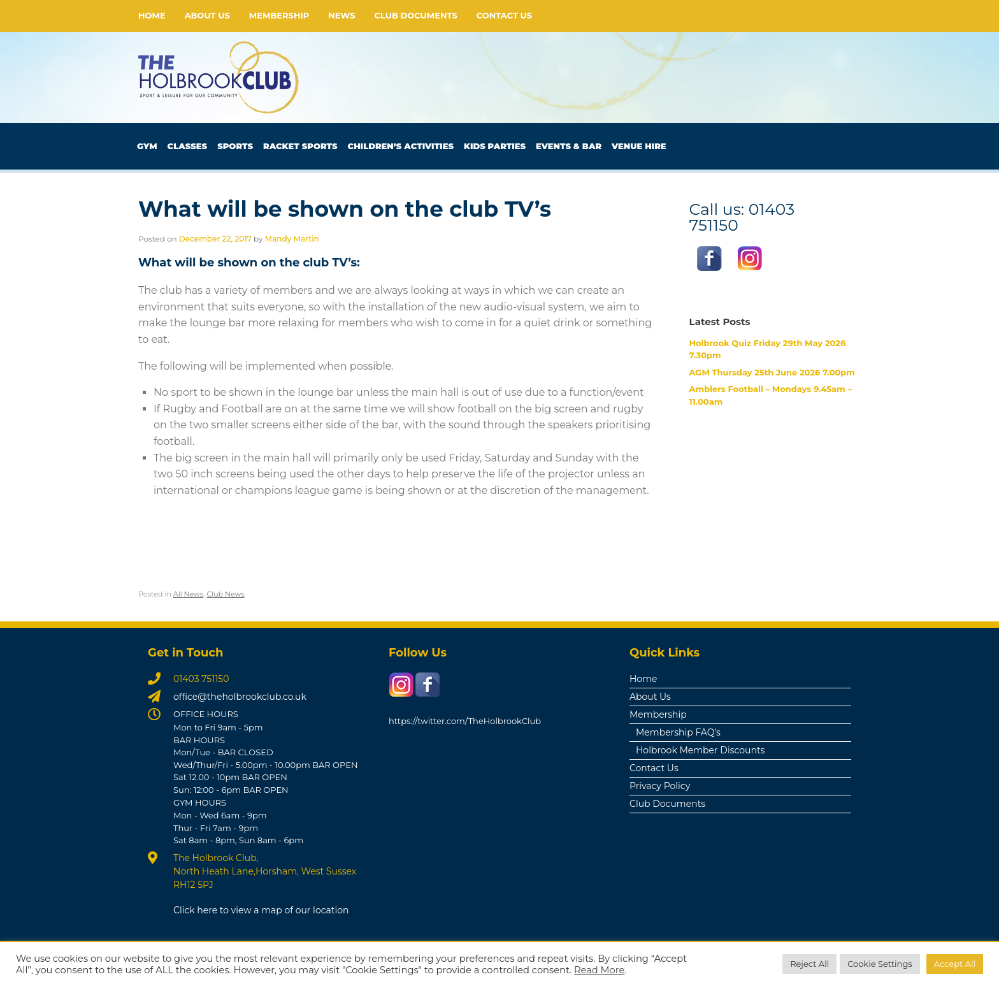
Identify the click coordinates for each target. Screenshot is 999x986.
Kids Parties (495, 146)
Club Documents (416, 15)
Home (152, 15)
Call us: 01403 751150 (742, 216)
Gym (147, 146)
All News (188, 594)
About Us (207, 15)
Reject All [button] (809, 964)
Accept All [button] (954, 964)
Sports (235, 146)
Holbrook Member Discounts (700, 750)
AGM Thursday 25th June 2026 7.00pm (772, 372)
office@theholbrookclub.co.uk (239, 696)
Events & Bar (568, 146)
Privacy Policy (659, 786)
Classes (188, 146)
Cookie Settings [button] (879, 964)
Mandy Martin (292, 238)
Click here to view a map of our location (261, 910)
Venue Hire (639, 146)
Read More (599, 970)
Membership (279, 15)
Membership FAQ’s (678, 732)
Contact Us (504, 15)
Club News (225, 594)
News (341, 15)
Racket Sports (300, 146)
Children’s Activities (401, 146)
